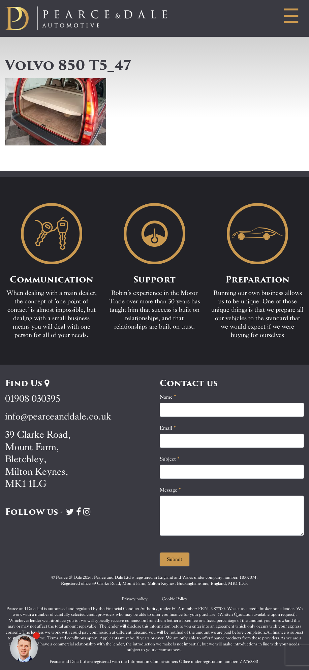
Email (168, 428)
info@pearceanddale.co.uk (58, 416)
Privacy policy (135, 598)
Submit (174, 559)
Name (168, 397)
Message (170, 490)
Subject (170, 459)
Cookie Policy (174, 598)
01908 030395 (32, 398)
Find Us (27, 383)
